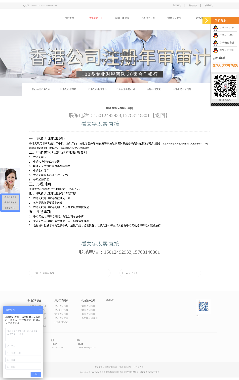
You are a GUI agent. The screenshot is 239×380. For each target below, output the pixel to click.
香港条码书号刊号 (182, 89)
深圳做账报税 (61, 310)
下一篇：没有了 (129, 273)
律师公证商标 (174, 18)
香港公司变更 (154, 89)
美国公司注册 (88, 314)
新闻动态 (193, 5)
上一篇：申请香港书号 (42, 273)
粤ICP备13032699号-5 (149, 372)
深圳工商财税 (122, 18)
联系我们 (209, 5)
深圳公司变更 (61, 318)
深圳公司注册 (61, 306)
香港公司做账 (125, 367)
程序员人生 (139, 367)
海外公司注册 (223, 50)
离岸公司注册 (88, 306)
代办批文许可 (61, 322)
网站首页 (69, 18)
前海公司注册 (61, 314)
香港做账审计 (223, 42)
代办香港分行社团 (125, 89)
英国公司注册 (88, 310)
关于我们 (177, 5)
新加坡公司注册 (89, 318)
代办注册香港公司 (41, 89)
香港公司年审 (223, 35)
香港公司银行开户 (97, 89)
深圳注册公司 (111, 367)
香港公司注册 (223, 27)
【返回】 (160, 115)
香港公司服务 (96, 18)
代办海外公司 (148, 18)
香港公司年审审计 (69, 89)
